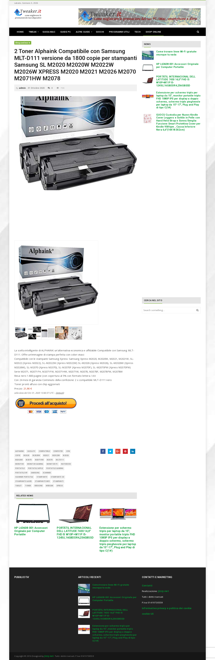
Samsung (35, 473)
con (68, 451)
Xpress (60, 486)
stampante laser (23, 481)
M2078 (50, 460)
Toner (28, 486)
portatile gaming (54, 468)
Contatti (147, 585)
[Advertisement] (75, 217)
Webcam (49, 486)
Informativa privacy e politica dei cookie (166, 608)
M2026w (19, 460)
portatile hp (21, 473)
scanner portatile (24, 477)
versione (38, 486)
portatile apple (35, 468)
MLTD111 (60, 460)
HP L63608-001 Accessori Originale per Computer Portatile (31, 531)
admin (22, 88)
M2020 (26, 455)
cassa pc (31, 451)
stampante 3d (57, 477)
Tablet (18, 486)
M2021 (46, 455)
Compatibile (44, 451)
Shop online (21, 43)
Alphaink (19, 451)
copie (17, 455)
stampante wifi (42, 481)
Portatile (20, 468)
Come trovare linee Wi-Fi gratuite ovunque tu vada (176, 53)
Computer (58, 451)
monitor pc (52, 464)
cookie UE (148, 613)
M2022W (56, 455)
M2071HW (39, 460)
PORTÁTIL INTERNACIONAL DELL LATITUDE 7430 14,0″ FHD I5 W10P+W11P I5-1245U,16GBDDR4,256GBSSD (75, 532)
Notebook (66, 464)
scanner (47, 473)
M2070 (29, 460)
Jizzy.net (163, 591)
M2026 (66, 455)
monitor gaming (35, 464)
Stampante (42, 477)
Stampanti (58, 481)
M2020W (36, 455)
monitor (19, 464)
